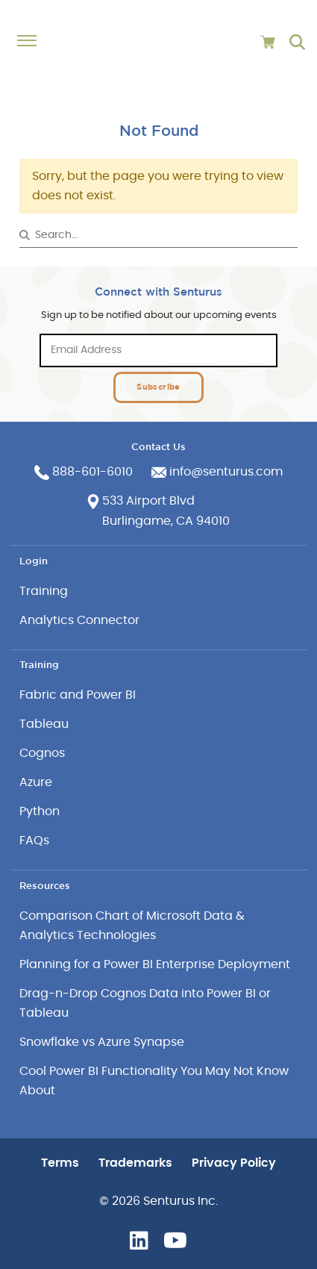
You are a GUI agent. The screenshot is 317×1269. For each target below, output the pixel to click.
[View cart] (267, 42)
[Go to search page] (297, 42)
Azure (35, 782)
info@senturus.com (226, 472)
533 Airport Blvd (148, 501)
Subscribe (158, 386)
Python (39, 811)
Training (43, 591)
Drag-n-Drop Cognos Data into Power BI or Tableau (145, 1003)
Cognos (42, 753)
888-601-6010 (92, 472)
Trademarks (135, 1163)
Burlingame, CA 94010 (166, 521)
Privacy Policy (234, 1163)
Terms (60, 1163)
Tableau (44, 724)
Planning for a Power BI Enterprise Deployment (154, 964)
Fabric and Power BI (77, 695)
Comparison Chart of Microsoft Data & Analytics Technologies (132, 925)
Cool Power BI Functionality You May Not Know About (154, 1081)
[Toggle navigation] (35, 41)
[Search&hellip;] (158, 235)
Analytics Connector (79, 620)
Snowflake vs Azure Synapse (101, 1042)
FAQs (34, 840)
